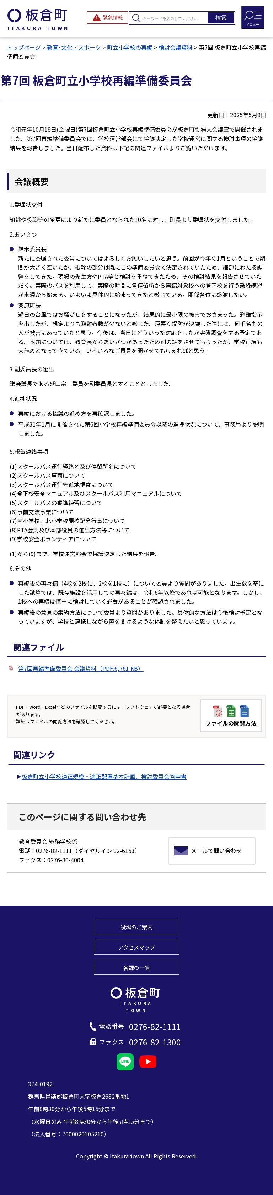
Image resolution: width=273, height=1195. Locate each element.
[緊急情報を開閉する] (107, 17)
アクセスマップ (136, 947)
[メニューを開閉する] (252, 17)
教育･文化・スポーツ (74, 47)
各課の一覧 (136, 967)
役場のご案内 (136, 927)
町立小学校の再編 (129, 47)
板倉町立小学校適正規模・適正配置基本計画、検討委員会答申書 (104, 776)
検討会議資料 (176, 47)
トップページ (24, 47)
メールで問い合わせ (216, 850)
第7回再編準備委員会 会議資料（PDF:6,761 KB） (81, 668)
